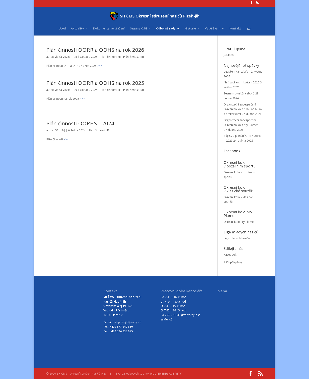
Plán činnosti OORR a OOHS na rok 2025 (95, 82)
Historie (190, 28)
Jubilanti (229, 55)
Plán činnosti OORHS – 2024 (80, 123)
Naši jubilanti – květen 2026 (241, 82)
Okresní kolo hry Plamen (239, 222)
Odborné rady (166, 28)
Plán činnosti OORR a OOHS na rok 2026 (95, 49)
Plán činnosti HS (111, 57)
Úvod (62, 28)
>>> (99, 66)
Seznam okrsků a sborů (239, 93)
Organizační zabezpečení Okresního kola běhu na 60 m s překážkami (243, 109)
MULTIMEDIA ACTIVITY (166, 373)
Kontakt (235, 28)
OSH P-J (60, 130)
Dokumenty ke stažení (109, 28)
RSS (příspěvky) (233, 262)
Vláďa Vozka (63, 57)
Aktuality (77, 28)
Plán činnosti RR (133, 57)
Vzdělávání (212, 28)
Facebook (230, 254)
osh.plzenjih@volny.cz (127, 322)
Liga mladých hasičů (237, 238)
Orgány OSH (138, 28)
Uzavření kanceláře (236, 71)
